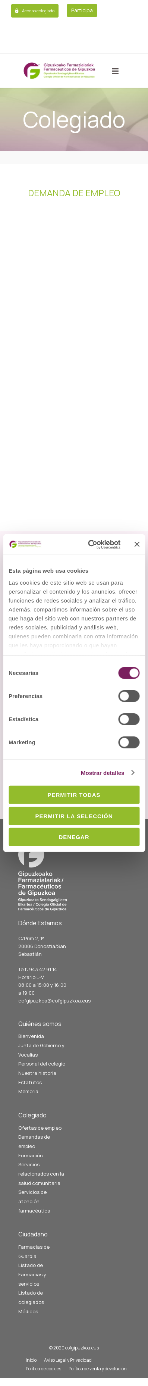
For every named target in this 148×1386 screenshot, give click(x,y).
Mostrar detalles (103, 772)
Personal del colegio (41, 1063)
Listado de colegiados (31, 1297)
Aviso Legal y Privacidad (68, 1360)
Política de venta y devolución (98, 1368)
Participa (82, 10)
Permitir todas (73, 795)
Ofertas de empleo (40, 1127)
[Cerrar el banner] (136, 544)
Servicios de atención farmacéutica (34, 1201)
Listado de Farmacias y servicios (32, 1274)
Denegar (74, 837)
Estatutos (30, 1082)
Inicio (31, 1360)
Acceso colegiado (38, 10)
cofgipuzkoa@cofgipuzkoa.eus (54, 1000)
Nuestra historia (37, 1073)
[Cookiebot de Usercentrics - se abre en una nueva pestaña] (90, 544)
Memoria (28, 1091)
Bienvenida (31, 1036)
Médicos (28, 1311)
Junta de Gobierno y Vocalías (41, 1050)
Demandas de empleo (34, 1141)
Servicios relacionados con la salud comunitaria (41, 1173)
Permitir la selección (74, 816)
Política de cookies (43, 1368)
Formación (30, 1155)
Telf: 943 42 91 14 (37, 969)
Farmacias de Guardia (34, 1251)
